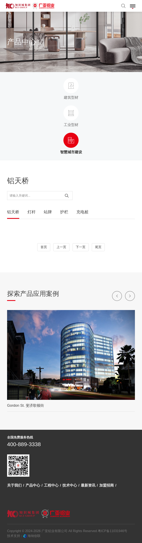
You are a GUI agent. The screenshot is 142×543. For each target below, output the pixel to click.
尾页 (98, 247)
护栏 (64, 212)
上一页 (61, 247)
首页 (44, 247)
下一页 (80, 247)
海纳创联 (34, 536)
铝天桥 (13, 212)
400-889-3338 (24, 444)
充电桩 (82, 212)
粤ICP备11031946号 (112, 531)
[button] (117, 296)
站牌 (48, 212)
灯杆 (32, 212)
